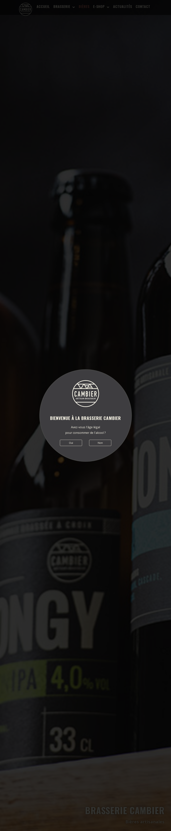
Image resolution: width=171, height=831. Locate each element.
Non (100, 443)
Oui (71, 443)
